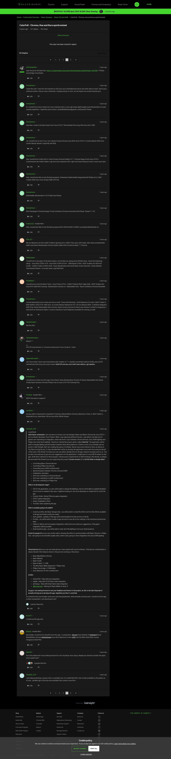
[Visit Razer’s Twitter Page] (99, 727)
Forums (51, 4)
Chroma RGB (40, 720)
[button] (149, 4)
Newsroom (80, 724)
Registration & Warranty (64, 720)
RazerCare (60, 727)
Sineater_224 (31, 429)
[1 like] (34, 604)
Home (19, 17)
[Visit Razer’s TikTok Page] (99, 734)
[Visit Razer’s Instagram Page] (99, 720)
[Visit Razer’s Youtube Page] (99, 730)
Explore (38, 713)
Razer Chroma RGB (61, 17)
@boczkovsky (38, 586)
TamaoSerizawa (32, 338)
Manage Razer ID (62, 731)
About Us (80, 717)
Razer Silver (123, 4)
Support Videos (61, 734)
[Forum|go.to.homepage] (29, 4)
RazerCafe (19, 720)
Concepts (39, 724)
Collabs (38, 731)
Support (64, 4)
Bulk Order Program (22, 731)
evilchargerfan (31, 67)
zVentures (80, 727)
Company (80, 713)
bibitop (28, 631)
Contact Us (80, 731)
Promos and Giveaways (101, 4)
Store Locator (20, 724)
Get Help (59, 717)
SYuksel (29, 395)
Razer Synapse (46, 17)
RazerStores (19, 717)
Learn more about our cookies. (125, 744)
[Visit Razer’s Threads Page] (99, 723)
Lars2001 (29, 410)
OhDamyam (30, 257)
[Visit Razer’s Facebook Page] (99, 717)
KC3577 (29, 616)
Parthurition (30, 174)
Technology (39, 717)
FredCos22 (30, 224)
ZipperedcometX (32, 358)
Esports (38, 727)
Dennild (29, 652)
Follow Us (101, 713)
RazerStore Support (63, 724)
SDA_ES (29, 239)
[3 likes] (36, 663)
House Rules (79, 4)
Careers (79, 720)
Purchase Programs (22, 727)
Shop (17, 713)
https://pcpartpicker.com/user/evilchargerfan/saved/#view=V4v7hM (72, 70)
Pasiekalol (30, 281)
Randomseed (31, 322)
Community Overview (31, 17)
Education (19, 734)
